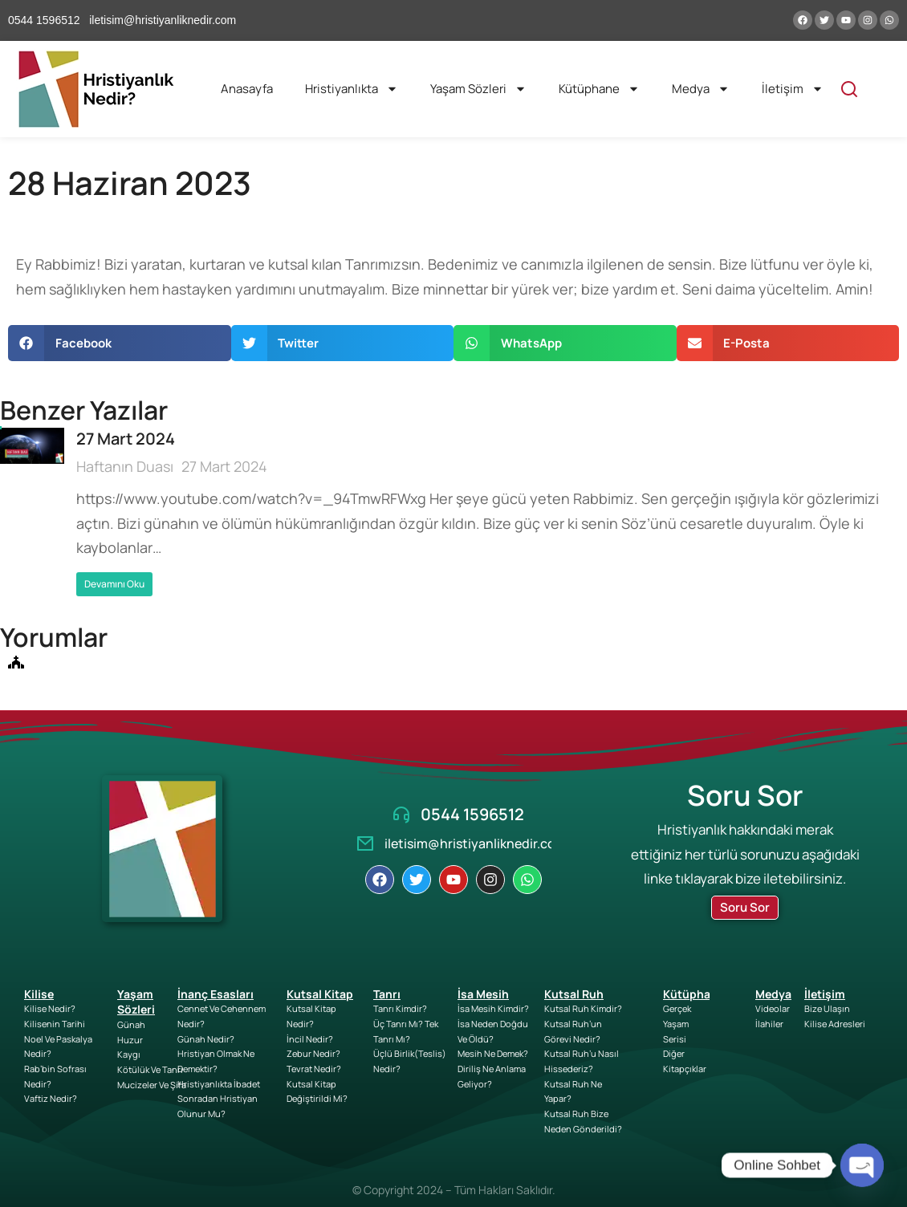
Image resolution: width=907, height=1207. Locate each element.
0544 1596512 (472, 814)
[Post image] (32, 512)
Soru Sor (745, 907)
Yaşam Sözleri (478, 89)
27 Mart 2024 (125, 438)
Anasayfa (247, 88)
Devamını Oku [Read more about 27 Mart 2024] (114, 584)
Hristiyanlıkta (351, 89)
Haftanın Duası (124, 466)
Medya (701, 89)
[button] (119, 343)
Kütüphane (599, 89)
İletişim (793, 89)
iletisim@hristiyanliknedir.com (475, 843)
